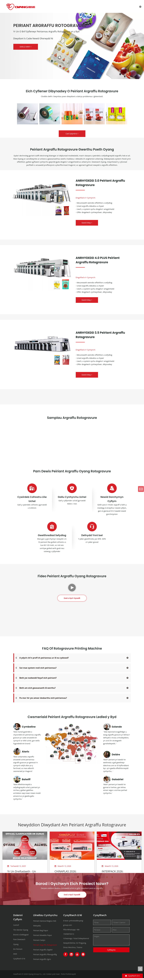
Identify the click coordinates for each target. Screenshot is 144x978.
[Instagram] (83, 954)
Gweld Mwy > (87, 223)
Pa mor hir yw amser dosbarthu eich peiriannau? (41, 698)
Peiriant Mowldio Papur (42, 935)
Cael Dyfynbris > (72, 133)
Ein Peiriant (17, 949)
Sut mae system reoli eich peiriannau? (36, 668)
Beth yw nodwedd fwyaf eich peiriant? (36, 678)
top (140, 968)
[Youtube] (77, 954)
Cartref (16, 925)
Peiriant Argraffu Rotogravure (45, 945)
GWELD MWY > (26, 47)
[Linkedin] (71, 954)
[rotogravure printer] (42, 343)
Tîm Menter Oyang (20, 930)
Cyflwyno (111, 950)
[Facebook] (65, 954)
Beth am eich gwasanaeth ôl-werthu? (36, 688)
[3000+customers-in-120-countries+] (72, 743)
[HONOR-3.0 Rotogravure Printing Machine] (42, 194)
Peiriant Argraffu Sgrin (42, 959)
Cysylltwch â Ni (19, 958)
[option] (27, 113)
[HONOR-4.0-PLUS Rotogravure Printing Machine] (42, 268)
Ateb (15, 954)
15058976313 (68, 934)
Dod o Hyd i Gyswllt (72, 634)
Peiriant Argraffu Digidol (42, 950)
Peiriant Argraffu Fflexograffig (45, 954)
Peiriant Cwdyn (39, 940)
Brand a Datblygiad (21, 934)
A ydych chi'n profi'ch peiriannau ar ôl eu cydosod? (42, 658)
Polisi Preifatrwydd (68, 974)
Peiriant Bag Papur (40, 930)
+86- (78, 929)
